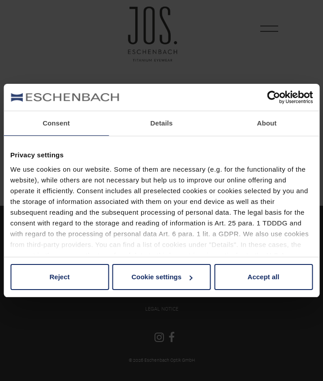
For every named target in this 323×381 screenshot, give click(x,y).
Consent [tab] (56, 123)
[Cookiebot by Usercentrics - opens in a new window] (273, 97)
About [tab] (267, 123)
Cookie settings (161, 277)
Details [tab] (162, 123)
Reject (59, 277)
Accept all (264, 277)
